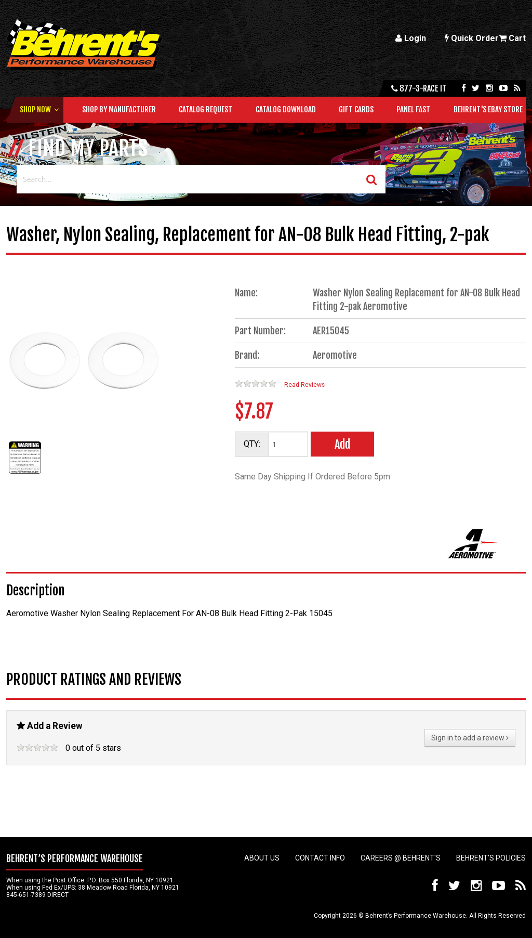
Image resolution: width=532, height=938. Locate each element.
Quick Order (472, 38)
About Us (262, 858)
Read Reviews (304, 384)
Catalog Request (205, 109)
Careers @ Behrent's (401, 858)
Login (410, 38)
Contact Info (320, 858)
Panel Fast (413, 109)
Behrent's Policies (491, 858)
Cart (512, 38)
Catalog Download (286, 109)
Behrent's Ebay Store (488, 109)
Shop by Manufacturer (119, 109)
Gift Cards (356, 109)
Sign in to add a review (470, 738)
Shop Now (35, 109)
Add (342, 444)
